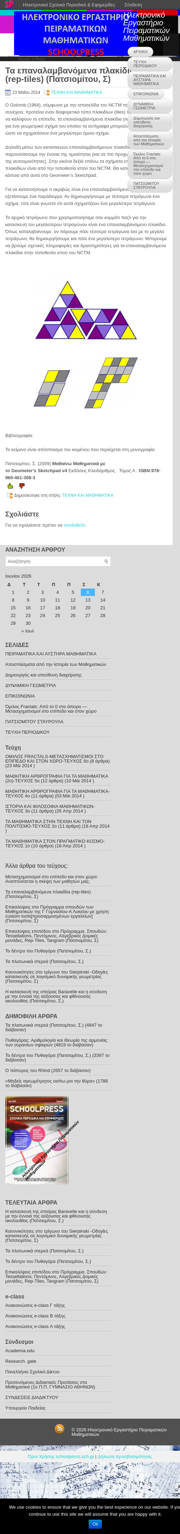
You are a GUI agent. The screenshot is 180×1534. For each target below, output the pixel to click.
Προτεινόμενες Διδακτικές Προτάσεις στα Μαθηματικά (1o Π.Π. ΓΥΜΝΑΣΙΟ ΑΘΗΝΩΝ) (50, 1384)
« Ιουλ (27, 631)
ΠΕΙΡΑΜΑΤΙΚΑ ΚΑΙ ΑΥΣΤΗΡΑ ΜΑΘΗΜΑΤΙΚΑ (149, 80)
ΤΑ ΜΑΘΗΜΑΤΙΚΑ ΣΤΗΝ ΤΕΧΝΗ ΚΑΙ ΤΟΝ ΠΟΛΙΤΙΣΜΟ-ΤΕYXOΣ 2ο (48, 824)
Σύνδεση (133, 4)
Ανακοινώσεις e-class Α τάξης (35, 1326)
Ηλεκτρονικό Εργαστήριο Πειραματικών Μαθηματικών (146, 27)
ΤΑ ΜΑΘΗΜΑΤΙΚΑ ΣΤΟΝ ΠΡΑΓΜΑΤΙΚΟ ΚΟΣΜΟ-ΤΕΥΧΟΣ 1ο (55, 843)
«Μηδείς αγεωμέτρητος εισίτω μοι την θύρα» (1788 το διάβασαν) (56, 1083)
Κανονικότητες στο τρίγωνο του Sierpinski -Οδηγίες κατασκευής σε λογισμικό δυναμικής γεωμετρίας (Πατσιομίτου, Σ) (56, 976)
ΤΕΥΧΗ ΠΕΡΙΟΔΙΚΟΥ (145, 64)
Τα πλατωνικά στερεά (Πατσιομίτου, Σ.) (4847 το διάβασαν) (53, 1027)
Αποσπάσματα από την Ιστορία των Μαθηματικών (148, 140)
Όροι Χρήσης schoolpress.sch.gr (61, 1456)
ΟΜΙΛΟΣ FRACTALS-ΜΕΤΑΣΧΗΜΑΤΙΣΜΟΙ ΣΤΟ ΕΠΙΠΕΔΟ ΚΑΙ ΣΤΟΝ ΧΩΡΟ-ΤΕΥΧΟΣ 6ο (54, 759)
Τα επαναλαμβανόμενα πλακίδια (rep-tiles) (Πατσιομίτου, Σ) (48, 894)
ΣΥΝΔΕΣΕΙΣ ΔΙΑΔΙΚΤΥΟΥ (31, 1397)
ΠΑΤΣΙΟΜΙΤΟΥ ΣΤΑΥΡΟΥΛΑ (146, 185)
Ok (95, 1524)
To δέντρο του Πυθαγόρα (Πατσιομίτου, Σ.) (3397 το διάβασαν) (57, 1058)
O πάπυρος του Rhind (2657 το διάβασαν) (48, 1070)
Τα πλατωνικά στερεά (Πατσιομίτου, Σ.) (44, 961)
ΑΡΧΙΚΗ (140, 52)
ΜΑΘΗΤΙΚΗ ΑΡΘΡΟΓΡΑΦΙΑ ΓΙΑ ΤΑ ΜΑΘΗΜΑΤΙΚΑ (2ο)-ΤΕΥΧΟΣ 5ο (56, 778)
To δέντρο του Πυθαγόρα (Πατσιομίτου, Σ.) (48, 951)
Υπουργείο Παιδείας (25, 1408)
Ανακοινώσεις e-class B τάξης (35, 1315)
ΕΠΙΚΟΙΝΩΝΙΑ (145, 94)
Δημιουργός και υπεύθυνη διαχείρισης (146, 122)
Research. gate (20, 1361)
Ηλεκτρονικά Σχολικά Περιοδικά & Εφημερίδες (69, 4)
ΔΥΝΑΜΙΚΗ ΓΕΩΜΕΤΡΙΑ (144, 106)
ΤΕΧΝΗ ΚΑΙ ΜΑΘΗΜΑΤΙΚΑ (76, 92)
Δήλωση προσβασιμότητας (125, 1456)
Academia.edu (19, 1350)
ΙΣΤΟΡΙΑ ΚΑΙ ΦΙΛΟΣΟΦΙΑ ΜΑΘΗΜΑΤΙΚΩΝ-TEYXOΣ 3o (50, 809)
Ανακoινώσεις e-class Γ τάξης (35, 1305)
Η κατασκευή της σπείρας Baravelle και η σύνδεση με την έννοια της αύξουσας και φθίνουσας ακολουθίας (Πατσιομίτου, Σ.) (56, 996)
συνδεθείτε (74, 525)
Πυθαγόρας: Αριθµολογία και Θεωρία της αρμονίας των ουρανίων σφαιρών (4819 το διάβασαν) (56, 1042)
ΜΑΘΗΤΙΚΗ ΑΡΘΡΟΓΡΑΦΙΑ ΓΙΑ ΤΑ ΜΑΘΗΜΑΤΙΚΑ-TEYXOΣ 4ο (57, 793)
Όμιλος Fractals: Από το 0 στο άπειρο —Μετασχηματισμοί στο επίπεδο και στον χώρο (148, 163)
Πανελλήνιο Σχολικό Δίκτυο (32, 1371)
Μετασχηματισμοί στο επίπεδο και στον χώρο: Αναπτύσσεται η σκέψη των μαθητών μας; (51, 879)
